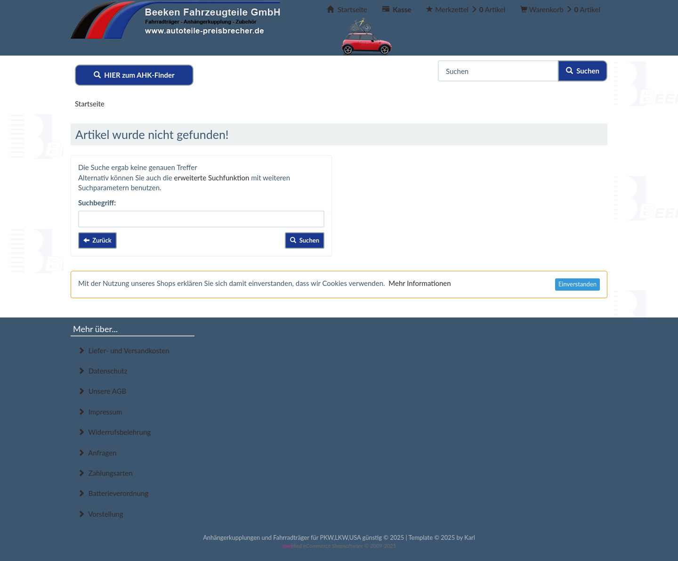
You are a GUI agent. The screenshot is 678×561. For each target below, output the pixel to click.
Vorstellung (100, 514)
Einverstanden (577, 284)
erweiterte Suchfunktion (212, 177)
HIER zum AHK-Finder (134, 75)
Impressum (100, 411)
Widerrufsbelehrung (114, 432)
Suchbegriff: (97, 202)
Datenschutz (102, 370)
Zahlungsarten (105, 473)
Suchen (582, 70)
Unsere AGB (102, 391)
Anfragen (97, 452)
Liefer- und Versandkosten (124, 350)
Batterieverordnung (113, 493)
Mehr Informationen (419, 283)
